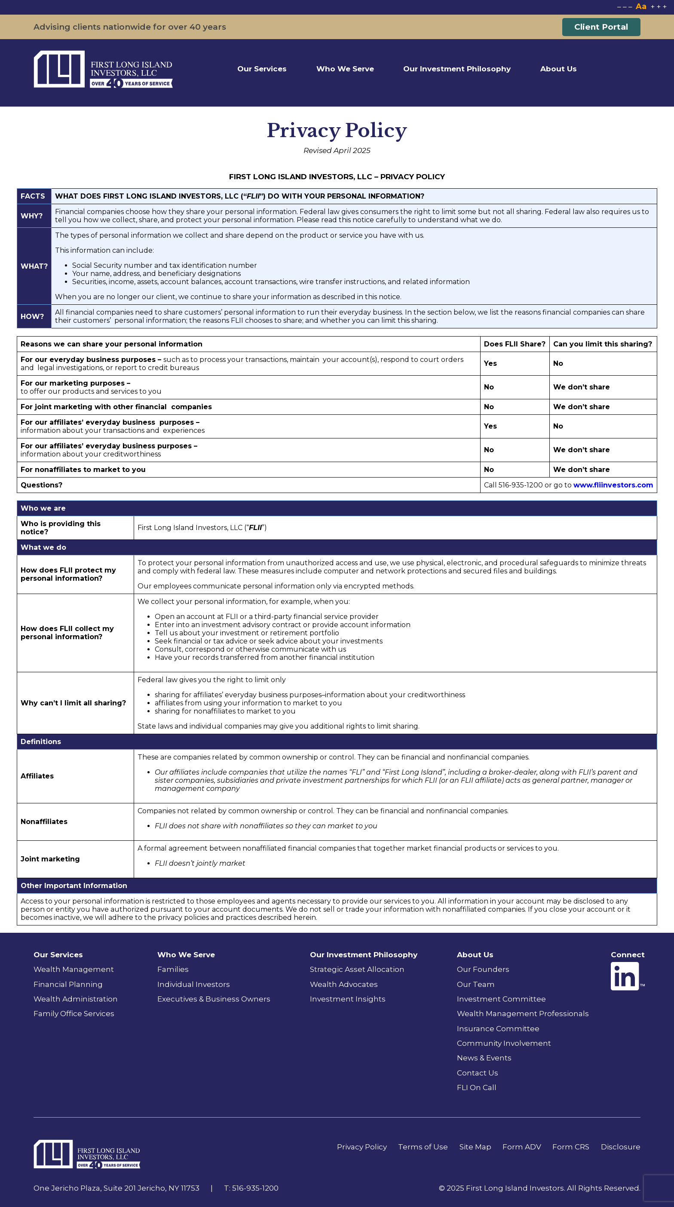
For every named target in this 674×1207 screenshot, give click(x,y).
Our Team (476, 984)
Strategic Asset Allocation (357, 969)
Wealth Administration (76, 998)
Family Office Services (74, 1013)
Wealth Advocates (344, 984)
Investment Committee (501, 998)
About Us (558, 68)
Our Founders (483, 969)
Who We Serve (345, 68)
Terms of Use (423, 1146)
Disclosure (620, 1146)
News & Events (484, 1057)
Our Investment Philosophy (457, 68)
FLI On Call (476, 1087)
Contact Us (477, 1072)
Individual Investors (193, 984)
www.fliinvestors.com (613, 485)
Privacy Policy (362, 1146)
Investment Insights (348, 998)
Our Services (262, 68)
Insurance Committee (498, 1028)
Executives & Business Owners (213, 998)
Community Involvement (504, 1043)
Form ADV (521, 1146)
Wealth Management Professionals (523, 1013)
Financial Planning (68, 984)
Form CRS (570, 1146)
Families (173, 969)
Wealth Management (74, 969)
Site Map (475, 1146)
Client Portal (601, 27)
